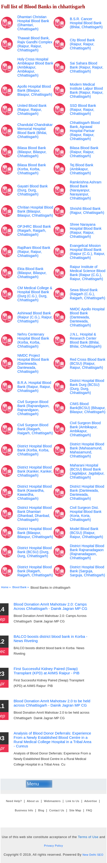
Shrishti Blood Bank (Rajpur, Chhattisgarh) (87, 211)
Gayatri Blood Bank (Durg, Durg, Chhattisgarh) (32, 190)
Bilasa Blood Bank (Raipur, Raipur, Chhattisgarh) (84, 152)
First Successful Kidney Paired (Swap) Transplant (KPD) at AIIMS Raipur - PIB (46, 671)
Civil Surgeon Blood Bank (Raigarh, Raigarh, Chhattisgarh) (35, 429)
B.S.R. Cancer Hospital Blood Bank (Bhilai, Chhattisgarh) (86, 23)
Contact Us (56, 810)
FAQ (89, 810)
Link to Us (72, 801)
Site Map (75, 810)
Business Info (24, 810)
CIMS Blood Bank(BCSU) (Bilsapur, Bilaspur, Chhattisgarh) (87, 408)
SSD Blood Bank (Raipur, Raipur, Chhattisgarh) (83, 110)
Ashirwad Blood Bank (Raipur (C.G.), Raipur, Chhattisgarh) (34, 317)
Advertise (90, 801)
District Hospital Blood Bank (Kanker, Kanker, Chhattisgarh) (34, 471)
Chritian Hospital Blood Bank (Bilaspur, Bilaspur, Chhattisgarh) (35, 211)
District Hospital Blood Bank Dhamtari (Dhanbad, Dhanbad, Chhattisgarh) (34, 514)
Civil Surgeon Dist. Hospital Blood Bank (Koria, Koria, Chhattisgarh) (85, 514)
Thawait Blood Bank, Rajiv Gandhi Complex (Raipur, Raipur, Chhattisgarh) (34, 44)
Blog (41, 810)
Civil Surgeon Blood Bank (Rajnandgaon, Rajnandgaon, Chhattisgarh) (33, 408)
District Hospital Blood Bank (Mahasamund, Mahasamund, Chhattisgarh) (87, 450)
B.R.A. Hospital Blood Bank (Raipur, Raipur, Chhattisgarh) (34, 387)
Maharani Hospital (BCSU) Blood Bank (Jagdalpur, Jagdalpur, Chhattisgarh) (87, 471)
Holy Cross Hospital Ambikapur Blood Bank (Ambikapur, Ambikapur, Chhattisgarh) (35, 67)
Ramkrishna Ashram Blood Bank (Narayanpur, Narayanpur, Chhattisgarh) (85, 190)
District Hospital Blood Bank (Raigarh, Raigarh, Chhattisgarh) (35, 571)
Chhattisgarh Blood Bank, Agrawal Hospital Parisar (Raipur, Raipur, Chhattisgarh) (85, 131)
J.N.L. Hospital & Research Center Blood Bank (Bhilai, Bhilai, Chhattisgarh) (85, 340)
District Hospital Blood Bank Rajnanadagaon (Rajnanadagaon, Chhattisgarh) (87, 552)
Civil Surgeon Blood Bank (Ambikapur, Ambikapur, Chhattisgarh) (85, 429)
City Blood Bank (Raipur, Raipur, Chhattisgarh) (82, 44)
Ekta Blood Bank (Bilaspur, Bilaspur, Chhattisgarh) (31, 273)
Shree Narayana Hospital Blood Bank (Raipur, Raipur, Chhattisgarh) (85, 230)
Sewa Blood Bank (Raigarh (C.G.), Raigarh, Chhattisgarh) (87, 294)
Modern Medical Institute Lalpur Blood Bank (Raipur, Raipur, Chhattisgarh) (86, 90)
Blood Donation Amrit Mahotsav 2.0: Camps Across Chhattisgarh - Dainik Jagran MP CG (50, 606)
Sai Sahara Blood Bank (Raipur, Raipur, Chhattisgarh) (86, 67)
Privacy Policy (53, 845)
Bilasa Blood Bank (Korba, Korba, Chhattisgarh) (31, 169)
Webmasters (52, 801)
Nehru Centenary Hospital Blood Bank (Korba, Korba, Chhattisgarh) (33, 340)
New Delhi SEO (92, 854)
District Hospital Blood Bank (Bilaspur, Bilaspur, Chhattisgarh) (35, 533)
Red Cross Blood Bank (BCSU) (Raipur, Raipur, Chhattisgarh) (87, 363)
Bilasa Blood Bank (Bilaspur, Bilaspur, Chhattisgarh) (31, 152)
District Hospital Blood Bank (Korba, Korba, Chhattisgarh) (34, 450)
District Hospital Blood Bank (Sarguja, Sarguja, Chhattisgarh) (87, 571)
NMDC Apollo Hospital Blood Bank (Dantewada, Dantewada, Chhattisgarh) (87, 317)
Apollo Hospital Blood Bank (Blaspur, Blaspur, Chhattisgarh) (34, 90)
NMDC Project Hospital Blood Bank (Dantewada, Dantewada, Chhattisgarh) (33, 363)
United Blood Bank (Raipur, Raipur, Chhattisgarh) (31, 110)
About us (33, 801)
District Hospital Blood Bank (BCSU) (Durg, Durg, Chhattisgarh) (34, 552)
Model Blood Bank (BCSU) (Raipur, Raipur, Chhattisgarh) (86, 533)
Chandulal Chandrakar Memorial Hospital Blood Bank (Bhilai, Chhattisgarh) (34, 131)
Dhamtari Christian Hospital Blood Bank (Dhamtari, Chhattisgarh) (33, 23)
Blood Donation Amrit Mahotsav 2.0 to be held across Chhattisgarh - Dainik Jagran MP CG (52, 703)
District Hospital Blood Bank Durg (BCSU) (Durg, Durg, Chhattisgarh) (87, 387)
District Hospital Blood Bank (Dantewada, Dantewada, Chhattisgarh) (87, 492)
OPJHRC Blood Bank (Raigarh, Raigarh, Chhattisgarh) (34, 230)
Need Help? (14, 801)
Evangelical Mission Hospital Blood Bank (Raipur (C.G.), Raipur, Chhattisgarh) (87, 252)
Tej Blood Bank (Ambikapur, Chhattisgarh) (81, 169)
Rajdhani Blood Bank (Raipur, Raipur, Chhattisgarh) (33, 252)
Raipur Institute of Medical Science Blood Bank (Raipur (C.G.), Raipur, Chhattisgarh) (87, 273)
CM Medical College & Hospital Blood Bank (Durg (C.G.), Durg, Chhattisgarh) (34, 294)
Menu (33, 783)
